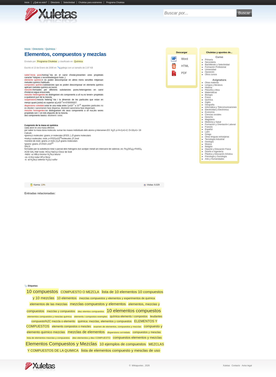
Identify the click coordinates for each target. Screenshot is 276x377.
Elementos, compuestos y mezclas (65, 54)
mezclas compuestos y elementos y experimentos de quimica (117, 298)
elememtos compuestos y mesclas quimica (49, 316)
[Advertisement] (138, 35)
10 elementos (67, 298)
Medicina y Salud (213, 122)
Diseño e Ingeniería (214, 151)
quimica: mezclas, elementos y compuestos (104, 321)
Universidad (210, 69)
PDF (179, 73)
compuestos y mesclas (147, 332)
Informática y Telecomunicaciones (221, 107)
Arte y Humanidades (214, 159)
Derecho (209, 117)
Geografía (209, 104)
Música (208, 144)
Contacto (236, 365)
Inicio (26, 2)
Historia (208, 87)
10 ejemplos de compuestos (123, 344)
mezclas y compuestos (61, 311)
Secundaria (210, 62)
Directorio (55, 2)
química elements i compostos (129, 316)
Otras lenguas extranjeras (217, 137)
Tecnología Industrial (214, 139)
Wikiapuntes (137, 365)
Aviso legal (247, 365)
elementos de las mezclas (48, 304)
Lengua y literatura (213, 85)
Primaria (209, 59)
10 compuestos (42, 291)
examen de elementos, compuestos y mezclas (117, 326)
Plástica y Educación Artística (219, 154)
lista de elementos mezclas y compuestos (48, 338)
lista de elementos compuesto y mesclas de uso (120, 350)
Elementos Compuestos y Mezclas (61, 343)
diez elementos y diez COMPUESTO (91, 338)
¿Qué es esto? (40, 2)
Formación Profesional (215, 67)
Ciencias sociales (213, 114)
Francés (208, 127)
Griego (208, 134)
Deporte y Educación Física (218, 149)
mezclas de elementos (86, 332)
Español (208, 129)
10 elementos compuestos (134, 310)
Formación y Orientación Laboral (220, 124)
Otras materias (212, 82)
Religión (208, 146)
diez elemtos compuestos (91, 311)
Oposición (209, 72)
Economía (209, 112)
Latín (207, 132)
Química (50, 49)
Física (208, 97)
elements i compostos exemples (90, 316)
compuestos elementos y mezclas (137, 337)
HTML (180, 66)
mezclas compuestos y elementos (98, 304)
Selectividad (69, 2)
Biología (208, 95)
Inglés (208, 102)
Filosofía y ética (212, 90)
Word (179, 59)
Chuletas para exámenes (90, 2)
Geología (209, 141)
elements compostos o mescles (71, 326)
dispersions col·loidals (118, 332)
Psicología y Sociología (216, 156)
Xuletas (226, 365)
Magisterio (210, 119)
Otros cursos (211, 74)
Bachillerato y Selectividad (217, 64)
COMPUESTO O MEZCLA (80, 292)
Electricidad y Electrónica (216, 109)
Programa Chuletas (115, 2)
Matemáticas (211, 92)
